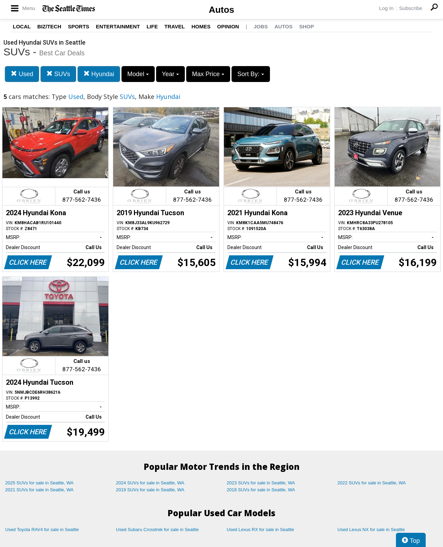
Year (170, 74)
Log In (386, 8)
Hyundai (98, 74)
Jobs (261, 26)
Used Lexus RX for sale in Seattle (260, 529)
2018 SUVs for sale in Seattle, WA (261, 489)
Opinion (228, 26)
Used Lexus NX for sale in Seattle (371, 529)
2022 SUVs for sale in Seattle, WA (371, 482)
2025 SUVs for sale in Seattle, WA (39, 482)
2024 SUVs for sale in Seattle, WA (150, 482)
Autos (221, 9)
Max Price (208, 74)
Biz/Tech (49, 26)
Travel (174, 26)
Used (22, 74)
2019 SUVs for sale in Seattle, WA (150, 489)
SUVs (58, 74)
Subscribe (410, 8)
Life (152, 26)
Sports (78, 26)
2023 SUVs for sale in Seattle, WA (261, 482)
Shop (306, 26)
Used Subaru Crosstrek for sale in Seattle (157, 529)
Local (22, 26)
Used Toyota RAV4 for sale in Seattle (42, 529)
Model (138, 74)
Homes (200, 26)
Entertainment (118, 26)
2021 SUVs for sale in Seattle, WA (39, 489)
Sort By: (250, 74)
